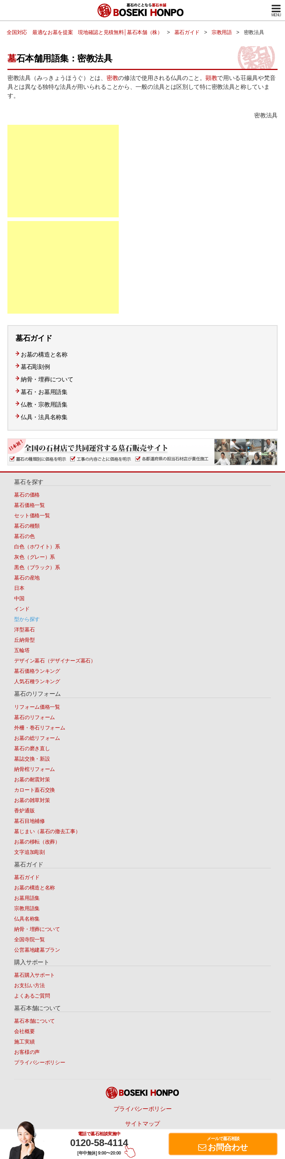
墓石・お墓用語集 (44, 392)
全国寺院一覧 (29, 939)
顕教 (211, 78)
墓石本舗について (34, 1021)
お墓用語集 (27, 898)
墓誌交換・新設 (32, 759)
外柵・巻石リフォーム (39, 728)
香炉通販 (24, 811)
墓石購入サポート (34, 975)
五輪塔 (21, 650)
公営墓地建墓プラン (37, 950)
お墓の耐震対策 (32, 779)
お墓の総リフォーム (37, 738)
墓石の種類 (27, 526)
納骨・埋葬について (47, 379)
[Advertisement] (63, 171)
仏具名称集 (27, 919)
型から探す (27, 619)
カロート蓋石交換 (34, 790)
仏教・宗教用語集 (44, 404)
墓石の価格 (27, 495)
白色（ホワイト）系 (37, 547)
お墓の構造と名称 (44, 354)
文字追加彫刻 (29, 852)
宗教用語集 (27, 908)
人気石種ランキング (37, 681)
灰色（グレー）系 (34, 557)
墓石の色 (24, 536)
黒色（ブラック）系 (37, 567)
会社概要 (24, 1031)
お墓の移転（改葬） (37, 842)
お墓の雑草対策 (32, 800)
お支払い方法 (29, 985)
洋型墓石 (24, 629)
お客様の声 (27, 1052)
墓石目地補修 (29, 821)
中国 (19, 598)
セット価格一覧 (32, 515)
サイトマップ (142, 1123)
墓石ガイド (27, 877)
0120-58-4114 (99, 1142)
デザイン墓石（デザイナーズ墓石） (54, 661)
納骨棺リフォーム (34, 769)
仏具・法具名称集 (44, 417)
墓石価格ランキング (37, 671)
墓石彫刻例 (35, 367)
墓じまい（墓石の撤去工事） (47, 831)
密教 (112, 78)
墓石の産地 (27, 578)
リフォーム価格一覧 (37, 707)
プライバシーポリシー (39, 1062)
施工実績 (24, 1042)
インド (21, 609)
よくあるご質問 (32, 996)
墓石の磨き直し (32, 748)
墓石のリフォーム (34, 717)
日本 (19, 588)
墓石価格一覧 (29, 505)
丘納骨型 (24, 640)
